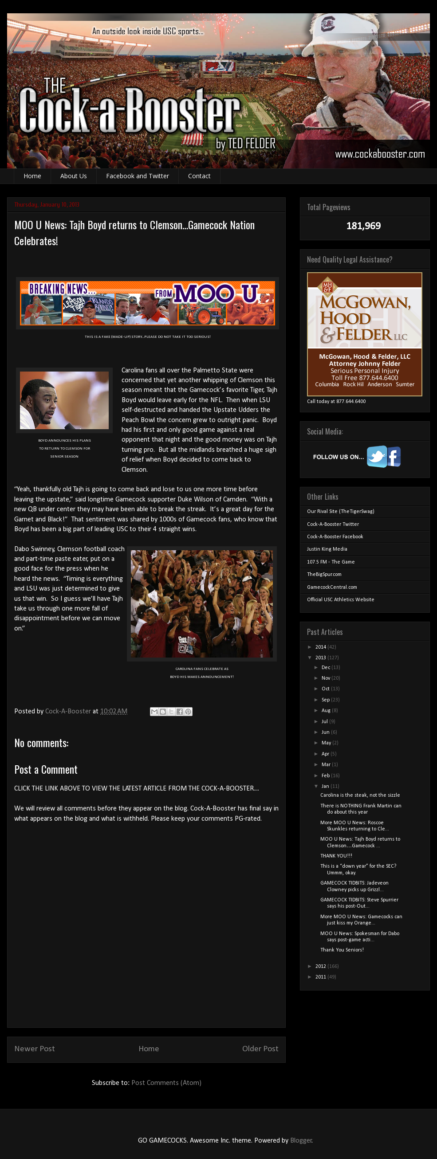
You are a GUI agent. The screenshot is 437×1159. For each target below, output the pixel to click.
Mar (327, 764)
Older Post (260, 1049)
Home (32, 176)
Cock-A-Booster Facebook (335, 537)
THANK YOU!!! (336, 856)
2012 (321, 966)
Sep (326, 700)
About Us (73, 176)
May (327, 743)
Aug (327, 710)
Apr (326, 754)
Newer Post (34, 1049)
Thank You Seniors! (342, 950)
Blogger (301, 1140)
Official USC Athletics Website (340, 600)
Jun (326, 732)
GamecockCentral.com (332, 587)
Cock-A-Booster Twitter (333, 524)
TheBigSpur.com (324, 574)
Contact (199, 176)
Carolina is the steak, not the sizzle (360, 795)
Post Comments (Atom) (166, 1083)
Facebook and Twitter (137, 176)
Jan (326, 786)
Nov (326, 678)
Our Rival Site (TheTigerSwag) (340, 511)
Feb (326, 776)
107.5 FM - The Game (331, 562)
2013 (321, 658)
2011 (321, 977)
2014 (321, 647)
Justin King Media (327, 549)
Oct (326, 689)
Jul (325, 721)
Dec (326, 667)
